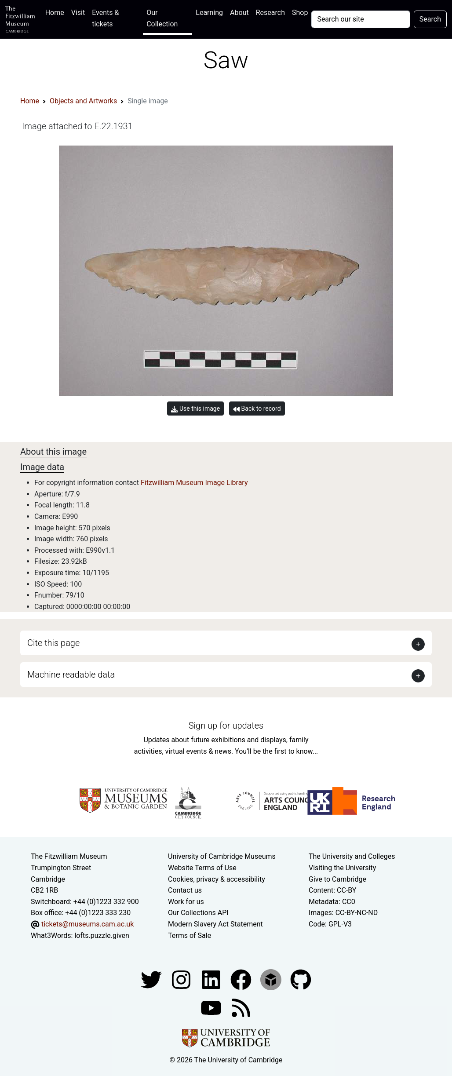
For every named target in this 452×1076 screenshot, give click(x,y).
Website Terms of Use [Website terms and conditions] (202, 868)
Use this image (195, 408)
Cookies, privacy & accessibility (216, 879)
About (239, 12)
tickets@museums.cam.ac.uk (87, 924)
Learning (209, 12)
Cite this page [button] (53, 643)
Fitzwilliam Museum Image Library (194, 482)
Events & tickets (105, 18)
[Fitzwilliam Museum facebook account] (212, 979)
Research (270, 12)
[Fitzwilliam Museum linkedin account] (242, 979)
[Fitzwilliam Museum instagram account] (182, 979)
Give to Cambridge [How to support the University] (337, 879)
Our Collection (162, 18)
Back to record (257, 408)
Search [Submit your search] (430, 19)
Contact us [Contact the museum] (185, 890)
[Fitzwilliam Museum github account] (301, 979)
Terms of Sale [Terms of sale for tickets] (189, 935)
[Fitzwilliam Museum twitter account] (152, 979)
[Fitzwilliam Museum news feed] (241, 1007)
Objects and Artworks (83, 101)
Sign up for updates (226, 725)
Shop (300, 12)
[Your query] (360, 19)
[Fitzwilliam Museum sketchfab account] (272, 979)
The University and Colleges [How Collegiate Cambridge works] (352, 856)
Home (56, 12)
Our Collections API (198, 912)
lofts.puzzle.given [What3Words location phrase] (101, 935)
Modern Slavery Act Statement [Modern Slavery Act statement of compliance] (215, 924)
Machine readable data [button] (71, 674)
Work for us (186, 901)
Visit (78, 12)
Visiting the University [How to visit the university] (342, 868)
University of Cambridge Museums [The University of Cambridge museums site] (222, 856)
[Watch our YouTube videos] (212, 1007)
